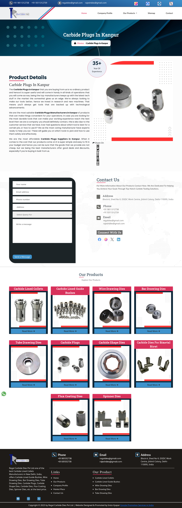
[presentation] (32, 249)
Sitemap (151, 13)
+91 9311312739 (39, 2)
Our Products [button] (129, 13)
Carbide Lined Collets (104, 478)
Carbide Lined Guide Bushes (107, 481)
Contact (169, 13)
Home (56, 478)
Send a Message (22, 256)
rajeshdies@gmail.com (96, 2)
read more (28, 331)
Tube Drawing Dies (103, 493)
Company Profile (105, 13)
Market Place (59, 489)
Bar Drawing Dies (102, 489)
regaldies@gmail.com (72, 2)
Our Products (59, 481)
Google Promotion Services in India (137, 505)
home (84, 13)
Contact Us (58, 493)
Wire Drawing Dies (103, 485)
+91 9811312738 (21, 2)
